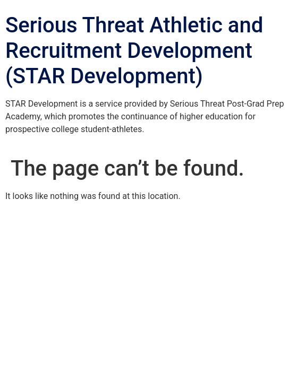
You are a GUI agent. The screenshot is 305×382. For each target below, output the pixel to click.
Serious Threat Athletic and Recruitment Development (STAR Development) (134, 51)
